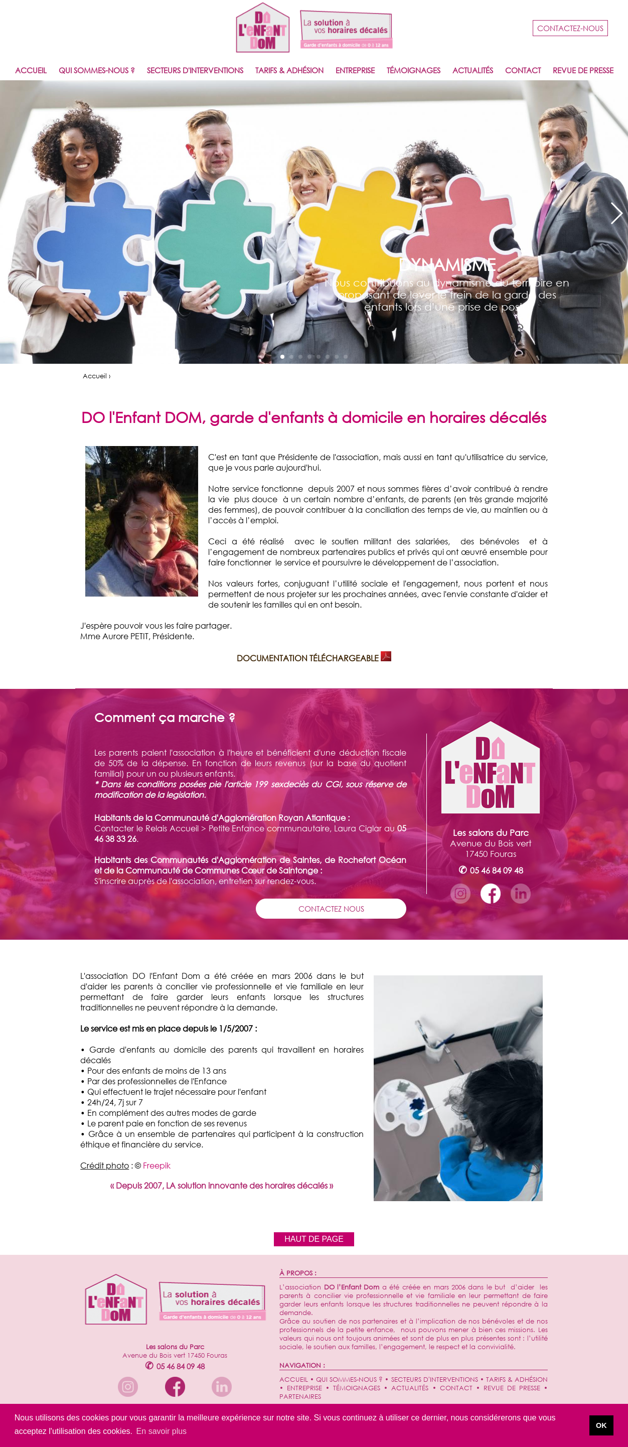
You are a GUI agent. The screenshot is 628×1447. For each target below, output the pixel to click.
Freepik (157, 1165)
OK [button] (601, 1425)
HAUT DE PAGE (314, 1239)
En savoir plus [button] (161, 1431)
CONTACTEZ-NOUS (570, 28)
